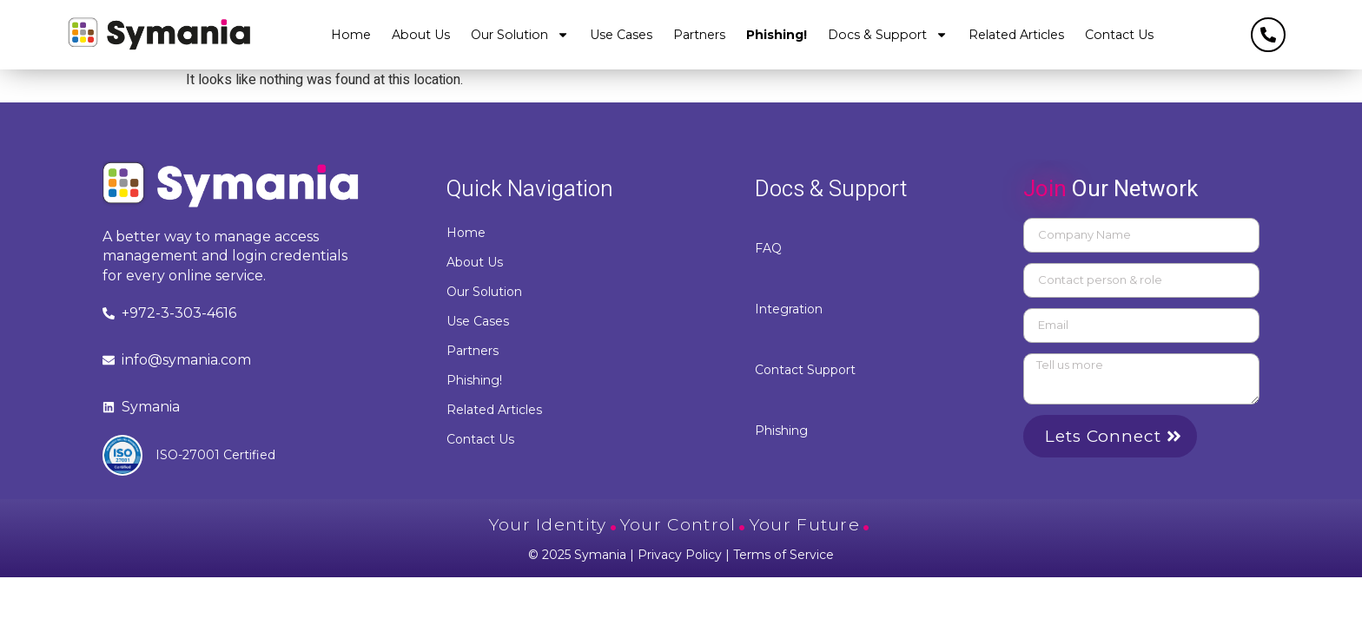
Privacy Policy (680, 554)
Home (351, 35)
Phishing (781, 430)
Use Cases (621, 35)
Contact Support (805, 370)
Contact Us (1119, 35)
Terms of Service (783, 554)
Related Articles (1016, 35)
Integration (789, 309)
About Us (421, 35)
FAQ (768, 248)
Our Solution (520, 34)
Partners (699, 35)
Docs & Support (888, 34)
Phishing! (776, 35)
